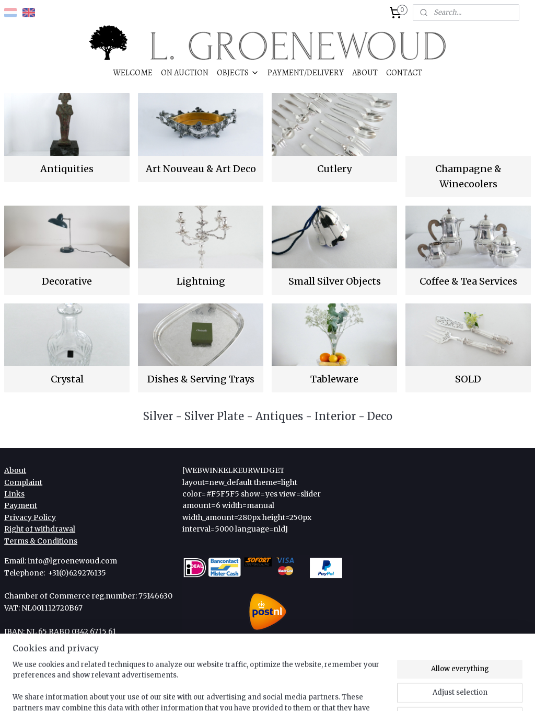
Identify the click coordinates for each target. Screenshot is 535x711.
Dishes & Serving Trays (200, 379)
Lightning (201, 281)
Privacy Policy (30, 517)
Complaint (23, 482)
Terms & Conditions (40, 541)
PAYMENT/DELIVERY (306, 72)
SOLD (468, 379)
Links (14, 494)
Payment (20, 505)
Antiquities (67, 169)
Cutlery (334, 169)
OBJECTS (238, 72)
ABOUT (365, 72)
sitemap (230, 691)
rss (252, 691)
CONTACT (404, 72)
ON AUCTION (184, 72)
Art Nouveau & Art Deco (201, 169)
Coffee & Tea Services (468, 281)
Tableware (334, 379)
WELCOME (133, 72)
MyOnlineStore (389, 691)
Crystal (67, 379)
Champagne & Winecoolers (468, 176)
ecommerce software (294, 691)
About (15, 470)
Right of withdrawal (39, 529)
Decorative (67, 281)
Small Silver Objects (334, 281)
